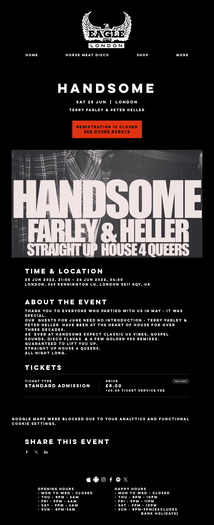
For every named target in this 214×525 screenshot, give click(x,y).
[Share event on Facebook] (27, 452)
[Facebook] (111, 479)
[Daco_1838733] (96, 479)
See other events (107, 131)
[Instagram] (103, 479)
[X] (126, 479)
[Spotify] (118, 479)
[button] (183, 55)
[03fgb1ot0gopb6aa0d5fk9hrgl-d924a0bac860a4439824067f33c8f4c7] (89, 479)
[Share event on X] (36, 452)
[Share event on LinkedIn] (46, 452)
